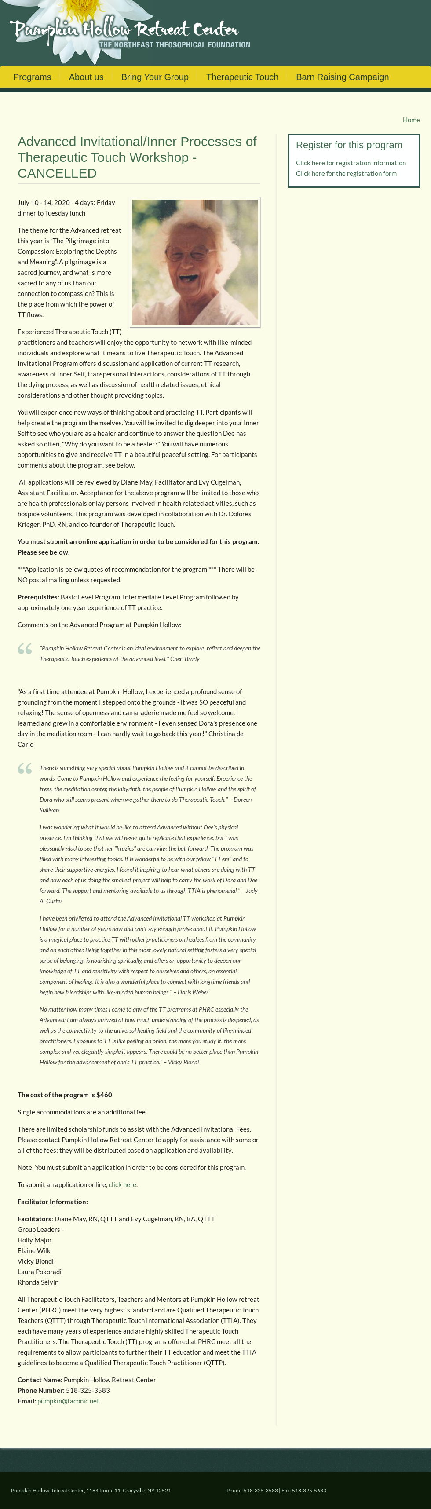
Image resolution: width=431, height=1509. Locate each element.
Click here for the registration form (346, 173)
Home (411, 120)
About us (86, 77)
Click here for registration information (351, 163)
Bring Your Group (155, 77)
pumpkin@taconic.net (68, 1401)
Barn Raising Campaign (342, 77)
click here (122, 1184)
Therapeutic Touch (242, 77)
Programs (32, 77)
